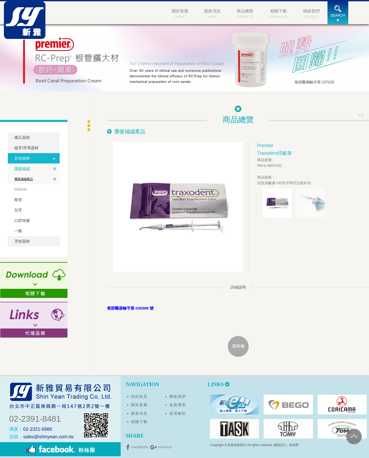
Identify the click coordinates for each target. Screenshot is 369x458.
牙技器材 (22, 241)
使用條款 (177, 413)
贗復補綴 (22, 168)
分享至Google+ (161, 447)
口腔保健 (22, 220)
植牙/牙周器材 (26, 148)
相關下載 (139, 422)
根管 (18, 199)
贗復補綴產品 (23, 179)
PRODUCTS (245, 13)
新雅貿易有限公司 (24, 20)
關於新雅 (139, 405)
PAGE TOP (354, 436)
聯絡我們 (177, 396)
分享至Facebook (138, 447)
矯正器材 (22, 137)
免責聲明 (177, 405)
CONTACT (311, 13)
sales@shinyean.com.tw (41, 436)
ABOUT (180, 13)
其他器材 (22, 158)
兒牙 (18, 210)
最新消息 (139, 413)
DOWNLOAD (278, 13)
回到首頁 (139, 396)
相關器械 (20, 189)
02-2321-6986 (30, 429)
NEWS (212, 13)
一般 (18, 231)
